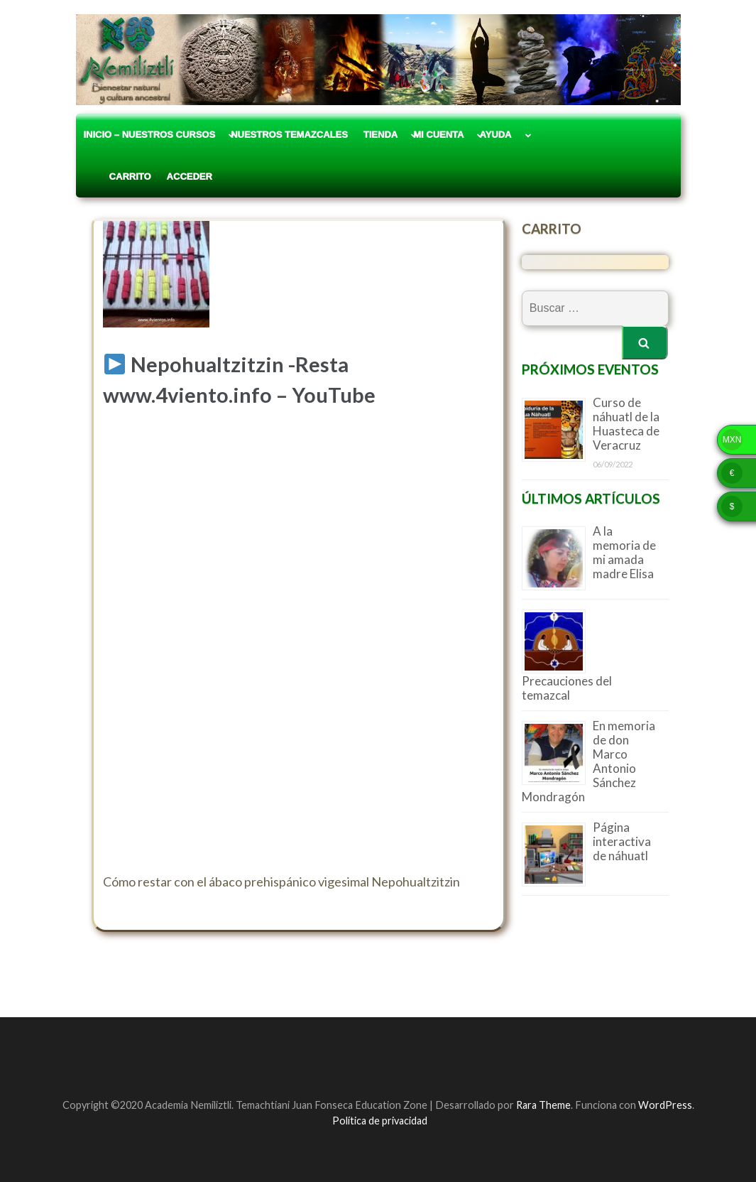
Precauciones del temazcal (567, 688)
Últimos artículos (591, 498)
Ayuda (495, 134)
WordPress (665, 1105)
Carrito (117, 176)
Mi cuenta (438, 134)
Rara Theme (543, 1105)
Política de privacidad (379, 1121)
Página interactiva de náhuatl (622, 841)
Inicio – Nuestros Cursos (150, 134)
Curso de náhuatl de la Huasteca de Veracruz (626, 423)
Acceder (189, 176)
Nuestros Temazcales (289, 134)
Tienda (380, 134)
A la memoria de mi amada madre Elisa (624, 552)
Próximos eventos (590, 369)
